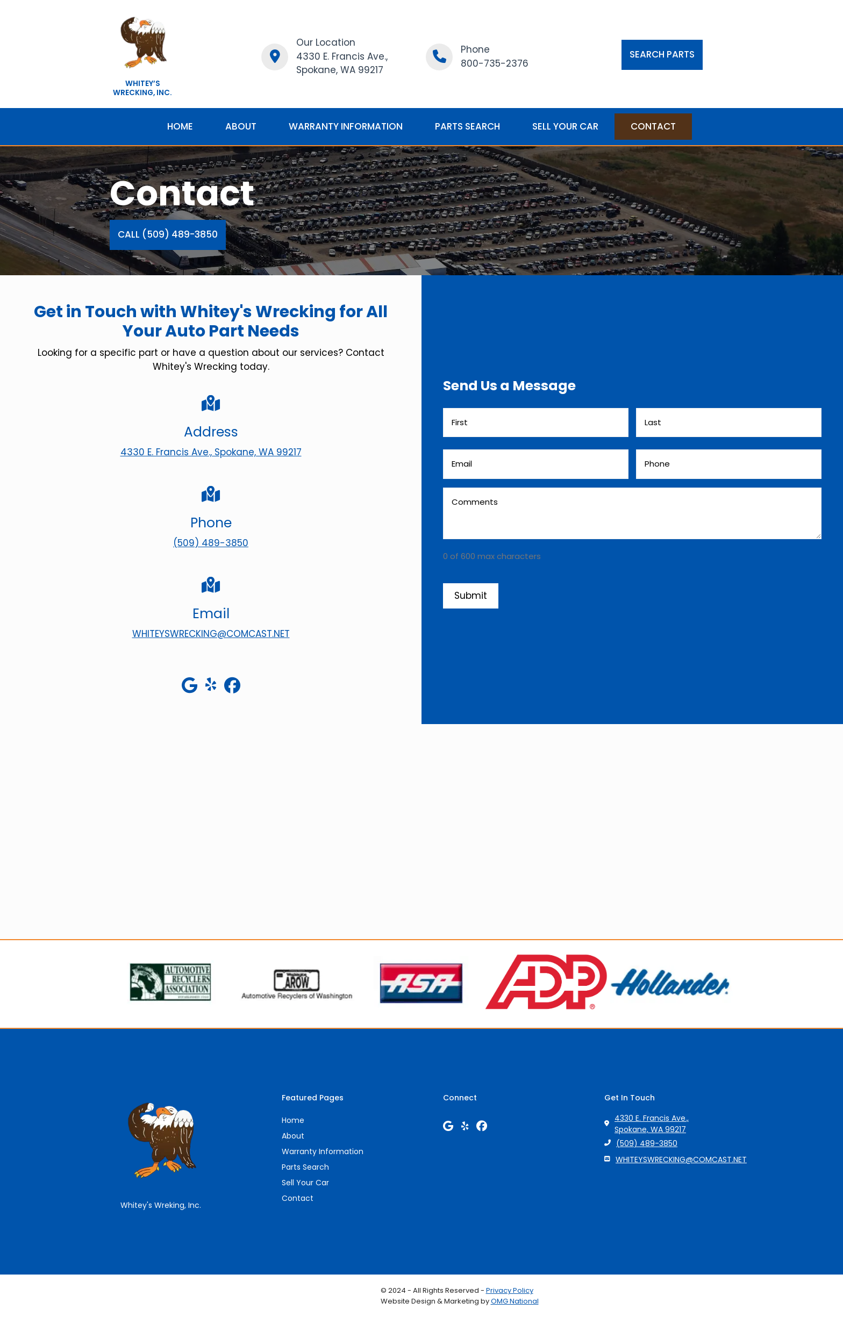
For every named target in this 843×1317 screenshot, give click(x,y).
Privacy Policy (509, 1290)
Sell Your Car (305, 1182)
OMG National (515, 1301)
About (293, 1135)
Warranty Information (322, 1151)
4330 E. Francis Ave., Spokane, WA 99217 (652, 1124)
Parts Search (305, 1167)
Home (293, 1120)
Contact (297, 1198)
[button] (662, 55)
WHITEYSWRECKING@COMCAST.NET (681, 1159)
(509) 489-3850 (646, 1143)
